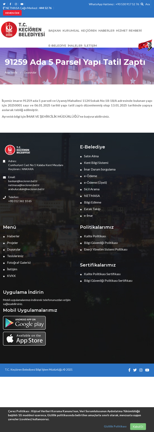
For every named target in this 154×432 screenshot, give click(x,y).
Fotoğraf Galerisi (16, 262)
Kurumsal (71, 30)
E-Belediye (57, 45)
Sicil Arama (89, 189)
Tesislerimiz (13, 256)
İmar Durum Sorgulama (98, 169)
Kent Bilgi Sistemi (94, 162)
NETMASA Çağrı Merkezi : (27, 8)
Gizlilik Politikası (115, 426)
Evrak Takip (90, 209)
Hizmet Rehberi (129, 30)
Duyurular (30, 72)
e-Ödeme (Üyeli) (93, 182)
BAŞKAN (55, 30)
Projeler (10, 243)
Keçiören (89, 30)
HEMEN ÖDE (12, 12)
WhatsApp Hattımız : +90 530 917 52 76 (114, 4)
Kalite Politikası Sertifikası (100, 274)
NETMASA (90, 195)
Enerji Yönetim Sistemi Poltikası (103, 249)
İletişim (90, 45)
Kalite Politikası (93, 236)
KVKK (9, 276)
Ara (145, 4)
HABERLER (106, 30)
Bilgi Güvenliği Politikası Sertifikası (106, 280)
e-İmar (86, 215)
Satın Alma (89, 156)
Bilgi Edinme (90, 202)
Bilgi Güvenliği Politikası (99, 243)
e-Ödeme (88, 176)
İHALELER (75, 45)
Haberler (11, 236)
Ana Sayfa (11, 72)
